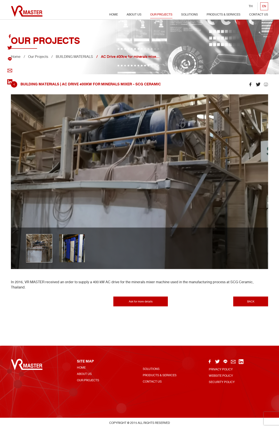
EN (264, 6)
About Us (134, 14)
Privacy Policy (221, 369)
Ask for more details (141, 301)
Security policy (222, 382)
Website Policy (221, 375)
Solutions (189, 14)
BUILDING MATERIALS (74, 57)
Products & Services (223, 14)
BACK (250, 301)
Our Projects (161, 14)
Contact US (258, 14)
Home (113, 14)
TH (251, 6)
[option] (139, 181)
